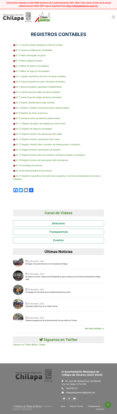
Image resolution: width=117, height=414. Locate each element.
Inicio (63, 406)
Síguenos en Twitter (58, 340)
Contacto (100, 409)
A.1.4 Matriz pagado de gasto (29, 60)
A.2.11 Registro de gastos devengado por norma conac (39, 123)
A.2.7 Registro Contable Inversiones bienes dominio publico (42, 107)
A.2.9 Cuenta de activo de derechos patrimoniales (38, 118)
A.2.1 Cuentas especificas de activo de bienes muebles (41, 76)
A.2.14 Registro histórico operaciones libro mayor (38, 139)
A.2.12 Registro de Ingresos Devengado (32, 128)
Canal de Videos (58, 213)
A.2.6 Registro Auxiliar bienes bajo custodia (35, 102)
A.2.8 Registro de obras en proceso (32, 113)
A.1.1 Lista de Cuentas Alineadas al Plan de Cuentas (39, 45)
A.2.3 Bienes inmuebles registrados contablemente (39, 87)
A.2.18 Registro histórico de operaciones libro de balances (42, 160)
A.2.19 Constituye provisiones (28, 165)
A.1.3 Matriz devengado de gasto (31, 55)
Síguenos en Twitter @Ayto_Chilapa (29, 344)
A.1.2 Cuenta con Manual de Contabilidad (34, 50)
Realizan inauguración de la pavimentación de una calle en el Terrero (51, 320)
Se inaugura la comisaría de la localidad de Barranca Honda (48, 292)
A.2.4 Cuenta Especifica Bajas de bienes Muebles (38, 92)
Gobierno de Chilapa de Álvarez (28, 406)
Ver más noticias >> (94, 328)
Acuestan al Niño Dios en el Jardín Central (41, 306)
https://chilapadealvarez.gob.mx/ (82, 6)
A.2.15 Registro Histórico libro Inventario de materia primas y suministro (48, 144)
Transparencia (58, 231)
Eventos (58, 240)
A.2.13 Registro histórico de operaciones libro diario (39, 134)
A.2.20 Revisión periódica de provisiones (32, 170)
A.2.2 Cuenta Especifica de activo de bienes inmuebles (40, 81)
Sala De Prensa (76, 406)
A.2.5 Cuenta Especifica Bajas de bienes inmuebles (39, 97)
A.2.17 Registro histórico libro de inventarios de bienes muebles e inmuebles (50, 155)
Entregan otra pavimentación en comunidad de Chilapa (47, 264)
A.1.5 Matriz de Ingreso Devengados (32, 66)
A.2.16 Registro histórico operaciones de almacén (38, 149)
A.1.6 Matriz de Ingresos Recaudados (33, 71)
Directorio (58, 223)
